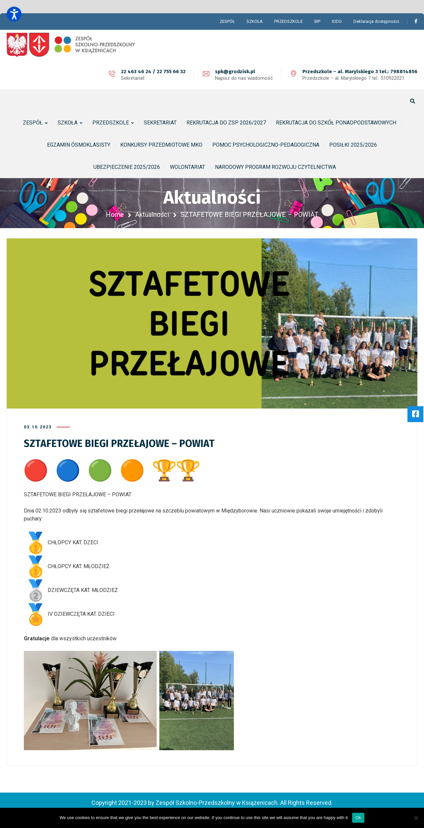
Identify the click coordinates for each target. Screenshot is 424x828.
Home (115, 215)
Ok (358, 817)
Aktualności (152, 215)
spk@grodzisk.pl (235, 71)
